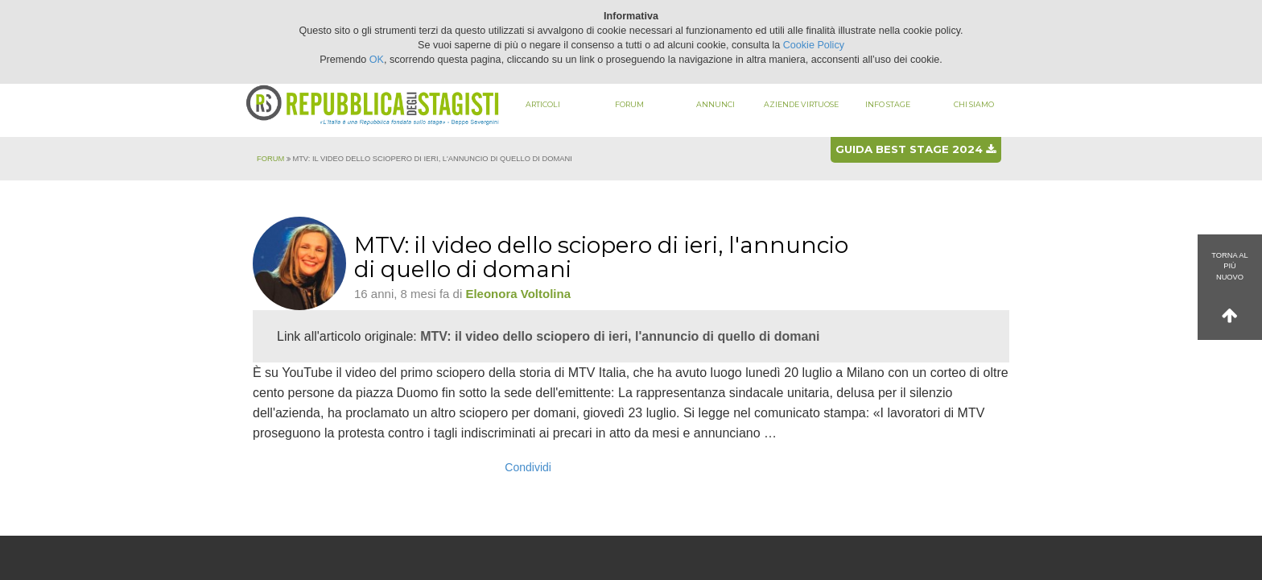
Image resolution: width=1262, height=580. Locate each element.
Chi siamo (974, 104)
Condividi (528, 467)
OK (376, 59)
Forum (629, 104)
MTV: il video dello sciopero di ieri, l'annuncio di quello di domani (619, 336)
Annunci (715, 104)
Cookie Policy (813, 45)
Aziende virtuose (801, 104)
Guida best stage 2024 (915, 149)
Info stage (887, 104)
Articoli (543, 104)
